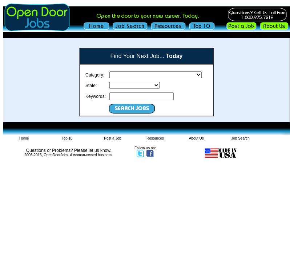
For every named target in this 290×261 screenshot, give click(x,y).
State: (91, 85)
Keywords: (95, 96)
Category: (94, 75)
